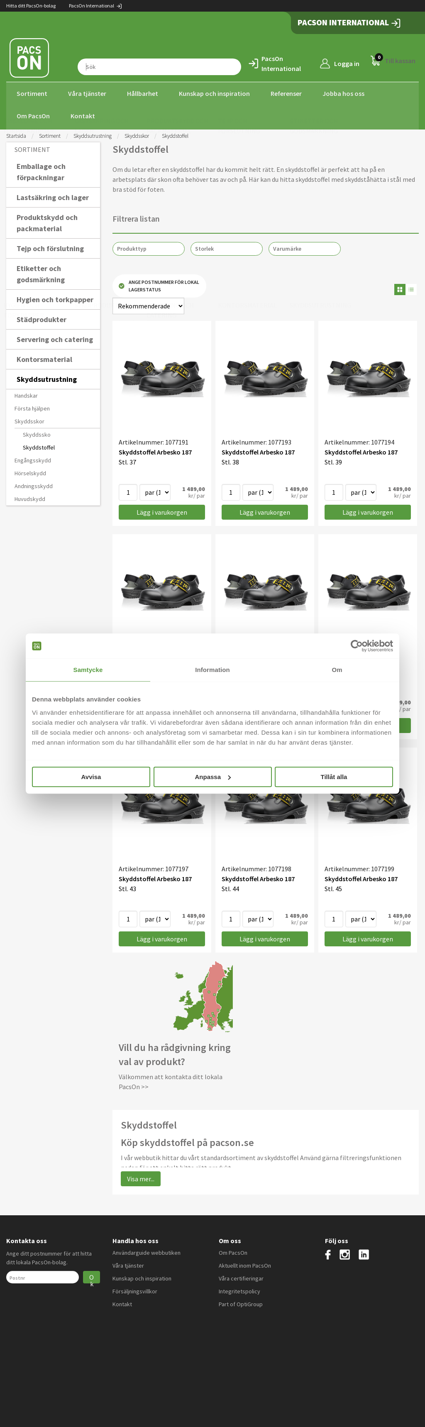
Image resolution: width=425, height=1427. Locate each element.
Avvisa (91, 776)
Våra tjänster (87, 93)
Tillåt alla (334, 776)
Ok (91, 1276)
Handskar (26, 393)
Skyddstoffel (39, 445)
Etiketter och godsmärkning (41, 271)
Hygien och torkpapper (55, 297)
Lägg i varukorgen (162, 510)
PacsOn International (95, 5)
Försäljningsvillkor (134, 1289)
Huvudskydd (30, 496)
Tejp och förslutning (50, 246)
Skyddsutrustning (92, 133)
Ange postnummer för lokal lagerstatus (159, 284)
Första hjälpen (32, 406)
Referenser (286, 93)
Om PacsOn (33, 116)
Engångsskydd (33, 458)
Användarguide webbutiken (146, 1250)
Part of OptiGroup (241, 1302)
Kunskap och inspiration (214, 93)
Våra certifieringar (241, 1276)
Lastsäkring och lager (53, 195)
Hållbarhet (142, 93)
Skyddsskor (137, 133)
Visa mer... (140, 1176)
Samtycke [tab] (88, 669)
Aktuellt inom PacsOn (245, 1263)
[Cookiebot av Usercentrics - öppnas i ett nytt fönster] (356, 646)
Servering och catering (55, 337)
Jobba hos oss (343, 93)
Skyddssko (37, 432)
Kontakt (83, 116)
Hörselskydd (30, 470)
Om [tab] (337, 669)
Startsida (16, 133)
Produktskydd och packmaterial (47, 220)
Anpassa (213, 776)
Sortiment (32, 93)
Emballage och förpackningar (41, 169)
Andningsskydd (34, 483)
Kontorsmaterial (44, 357)
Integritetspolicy (239, 1289)
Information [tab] (212, 669)
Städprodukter (41, 317)
